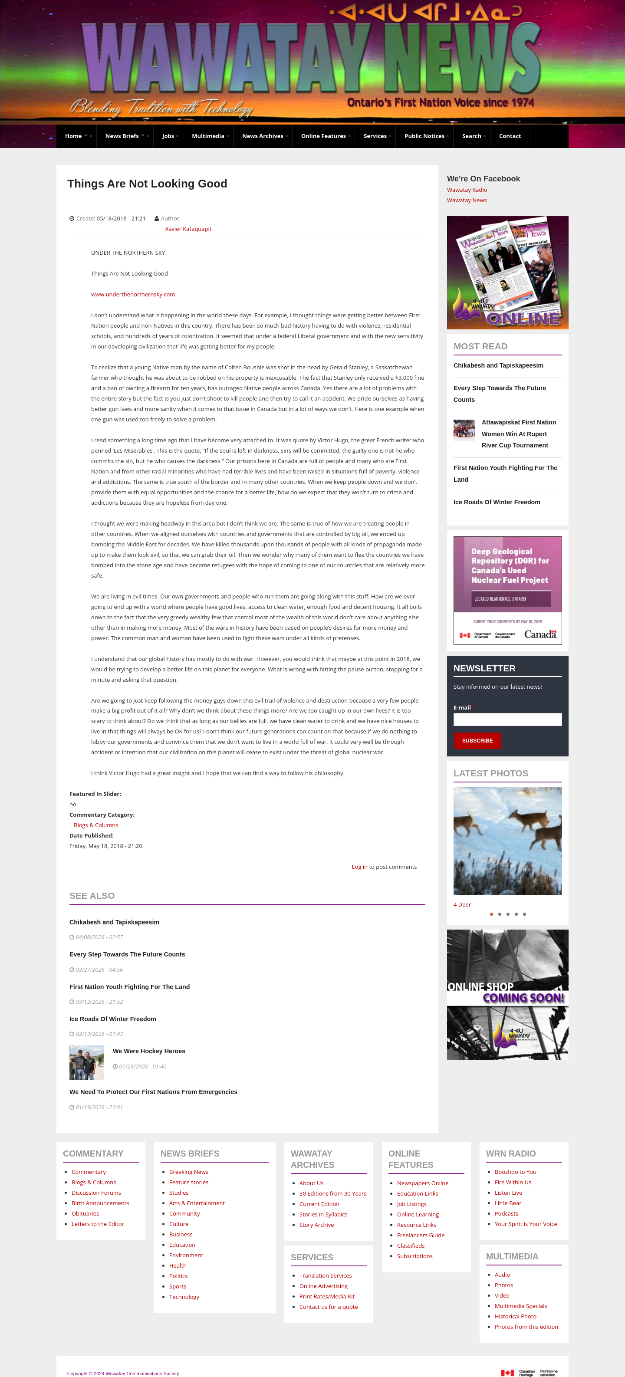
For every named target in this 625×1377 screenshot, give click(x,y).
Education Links (417, 1193)
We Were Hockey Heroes (149, 1051)
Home (76, 136)
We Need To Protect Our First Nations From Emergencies (153, 1091)
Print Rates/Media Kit (327, 1296)
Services (375, 136)
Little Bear (508, 1203)
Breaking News (188, 1172)
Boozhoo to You (515, 1172)
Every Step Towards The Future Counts (127, 954)
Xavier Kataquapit (188, 229)
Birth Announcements (100, 1203)
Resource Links (417, 1225)
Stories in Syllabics (323, 1214)
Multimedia (208, 136)
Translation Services (325, 1275)
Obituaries (85, 1213)
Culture (179, 1224)
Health (178, 1265)
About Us (311, 1183)
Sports (177, 1286)
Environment (186, 1255)
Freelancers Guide (420, 1235)
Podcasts (506, 1213)
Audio (502, 1274)
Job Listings (412, 1204)
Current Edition (319, 1204)
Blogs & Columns (96, 825)
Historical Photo (515, 1316)
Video (502, 1295)
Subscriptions (415, 1256)
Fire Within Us (513, 1182)
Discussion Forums (96, 1192)
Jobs (168, 136)
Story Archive (316, 1225)
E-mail (465, 707)
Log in (360, 867)
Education (182, 1245)
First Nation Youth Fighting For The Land (129, 986)
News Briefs (125, 136)
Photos (504, 1285)
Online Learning (418, 1214)
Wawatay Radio (467, 190)
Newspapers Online (423, 1183)
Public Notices (424, 136)
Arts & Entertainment (197, 1203)
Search (471, 136)
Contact (510, 136)
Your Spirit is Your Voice (526, 1224)
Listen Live (508, 1192)
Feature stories (189, 1182)
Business (181, 1234)
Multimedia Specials (521, 1306)
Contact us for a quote (328, 1307)
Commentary (89, 1172)
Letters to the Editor (98, 1224)
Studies (178, 1192)
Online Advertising (323, 1286)
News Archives (262, 136)
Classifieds (410, 1245)
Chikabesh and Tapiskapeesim (114, 922)
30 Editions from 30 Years (332, 1193)
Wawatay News (467, 200)
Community (184, 1213)
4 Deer (462, 904)
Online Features (323, 136)
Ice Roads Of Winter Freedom (112, 1018)
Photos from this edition (526, 1327)
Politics (178, 1276)
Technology (184, 1297)
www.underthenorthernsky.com (133, 294)
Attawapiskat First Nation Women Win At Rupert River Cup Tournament (519, 434)
